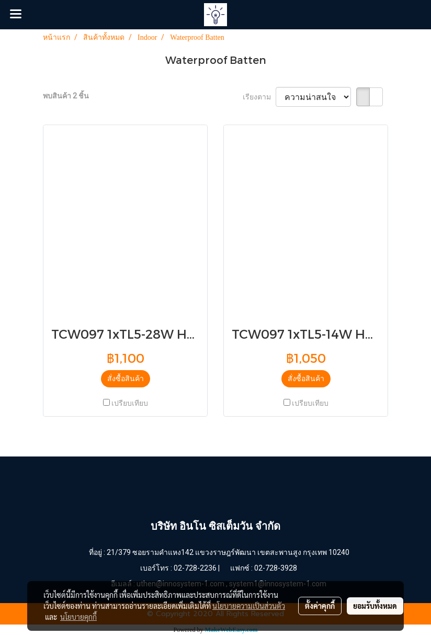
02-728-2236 (195, 568)
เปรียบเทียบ (129, 403)
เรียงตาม (259, 97)
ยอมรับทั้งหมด (375, 605)
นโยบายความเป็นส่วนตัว (248, 605)
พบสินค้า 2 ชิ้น (66, 96)
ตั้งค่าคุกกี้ (320, 605)
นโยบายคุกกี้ (78, 616)
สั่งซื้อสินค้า (125, 378)
